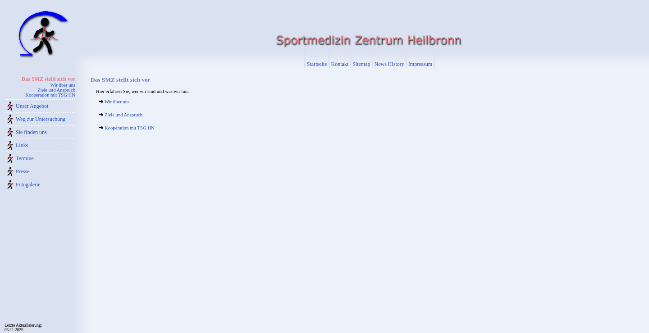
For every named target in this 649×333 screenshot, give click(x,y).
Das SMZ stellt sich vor (48, 79)
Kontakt (340, 64)
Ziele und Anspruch (56, 90)
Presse (23, 171)
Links (22, 145)
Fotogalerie (28, 184)
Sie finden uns (31, 132)
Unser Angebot (32, 106)
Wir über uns (62, 85)
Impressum (420, 64)
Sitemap (361, 64)
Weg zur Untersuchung (40, 119)
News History (389, 64)
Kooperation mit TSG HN (50, 94)
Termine (25, 158)
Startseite (317, 64)
